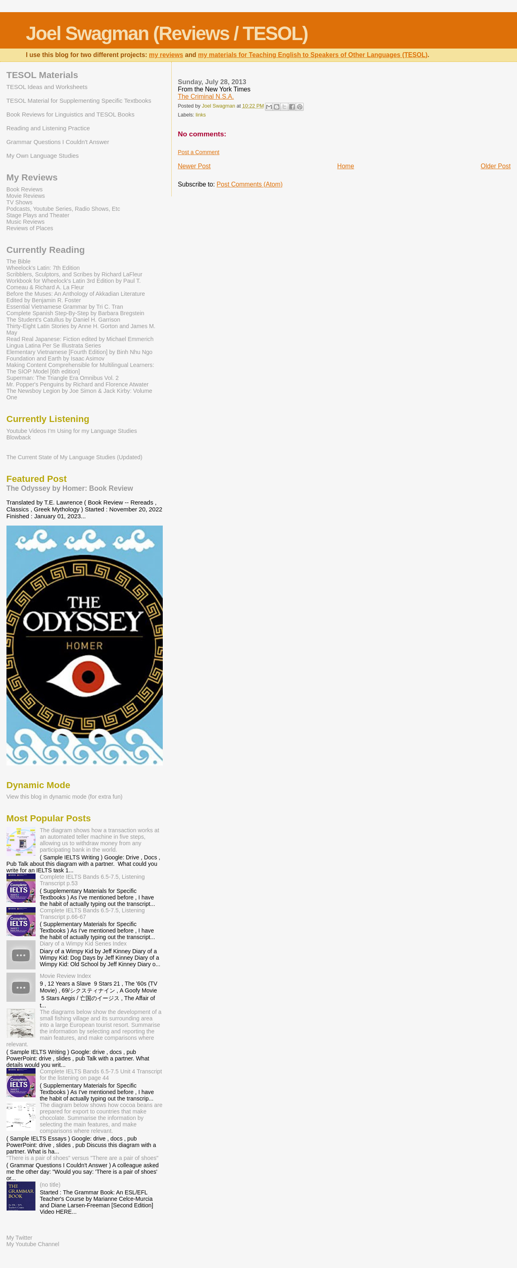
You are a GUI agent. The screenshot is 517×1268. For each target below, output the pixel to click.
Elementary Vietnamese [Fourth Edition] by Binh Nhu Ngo (79, 352)
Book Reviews (24, 189)
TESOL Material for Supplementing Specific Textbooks (78, 100)
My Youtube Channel (32, 1244)
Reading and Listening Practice (48, 128)
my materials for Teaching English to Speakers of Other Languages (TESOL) (312, 54)
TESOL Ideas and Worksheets (47, 86)
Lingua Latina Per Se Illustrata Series (53, 345)
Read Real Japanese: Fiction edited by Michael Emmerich (79, 339)
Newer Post (194, 166)
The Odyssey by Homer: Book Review (69, 488)
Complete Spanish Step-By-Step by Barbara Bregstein (75, 313)
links (200, 115)
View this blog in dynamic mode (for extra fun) (64, 796)
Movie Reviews (25, 196)
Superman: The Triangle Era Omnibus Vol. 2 (62, 378)
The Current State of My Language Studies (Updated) (74, 457)
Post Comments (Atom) (249, 184)
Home (345, 166)
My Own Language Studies (42, 155)
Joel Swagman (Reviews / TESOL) (167, 33)
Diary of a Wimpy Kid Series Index (83, 943)
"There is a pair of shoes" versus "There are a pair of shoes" (82, 1158)
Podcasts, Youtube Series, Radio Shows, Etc (63, 209)
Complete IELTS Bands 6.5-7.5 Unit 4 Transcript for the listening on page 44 (101, 1074)
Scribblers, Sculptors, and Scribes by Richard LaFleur (74, 274)
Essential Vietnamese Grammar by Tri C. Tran (64, 306)
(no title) (50, 1184)
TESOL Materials (42, 75)
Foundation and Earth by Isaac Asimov (55, 358)
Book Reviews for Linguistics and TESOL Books (70, 114)
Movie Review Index (65, 976)
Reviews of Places (29, 228)
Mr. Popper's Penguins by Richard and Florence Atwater (77, 384)
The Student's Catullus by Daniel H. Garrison (63, 319)
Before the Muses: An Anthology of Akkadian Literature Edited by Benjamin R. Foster (75, 296)
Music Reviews (25, 221)
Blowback (18, 437)
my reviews (166, 54)
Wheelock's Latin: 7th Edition (43, 268)
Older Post (496, 166)
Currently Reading (45, 250)
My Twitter (19, 1237)
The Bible (18, 261)
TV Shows (19, 202)
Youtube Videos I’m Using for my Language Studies (71, 431)
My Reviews (32, 177)
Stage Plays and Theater (37, 215)
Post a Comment (198, 152)
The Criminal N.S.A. (206, 96)
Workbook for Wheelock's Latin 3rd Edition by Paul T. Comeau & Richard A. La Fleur (73, 284)
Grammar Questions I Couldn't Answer (57, 141)
